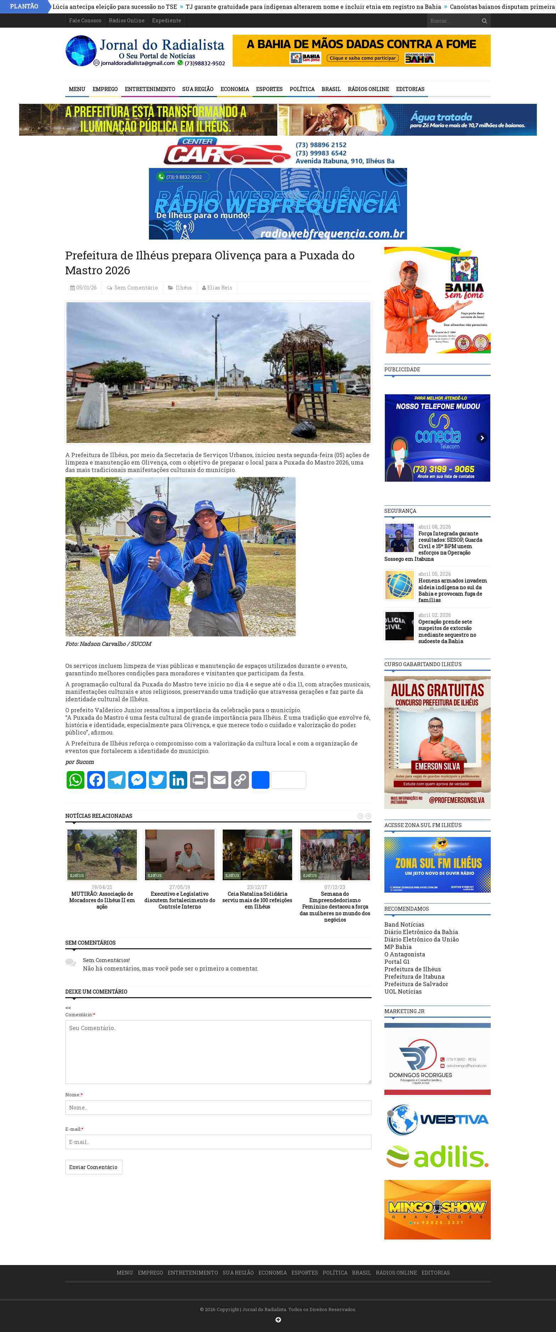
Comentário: (80, 1014)
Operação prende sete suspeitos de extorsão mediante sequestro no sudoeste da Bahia (447, 631)
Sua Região (197, 89)
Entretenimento (150, 89)
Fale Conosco (85, 20)
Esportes (269, 89)
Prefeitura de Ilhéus (412, 969)
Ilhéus (184, 287)
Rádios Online (127, 20)
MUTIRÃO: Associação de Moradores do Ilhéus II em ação (102, 900)
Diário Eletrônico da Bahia (421, 931)
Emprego (105, 89)
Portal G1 (397, 961)
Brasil (331, 89)
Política (302, 89)
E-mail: (74, 1129)
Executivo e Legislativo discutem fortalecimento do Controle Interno (179, 900)
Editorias (410, 89)
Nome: (74, 1094)
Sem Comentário (136, 287)
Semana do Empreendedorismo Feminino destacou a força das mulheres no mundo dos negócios (335, 906)
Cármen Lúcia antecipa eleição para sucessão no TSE (110, 6)
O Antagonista (404, 954)
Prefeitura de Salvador (416, 984)
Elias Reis (219, 287)
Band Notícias (404, 924)
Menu (77, 89)
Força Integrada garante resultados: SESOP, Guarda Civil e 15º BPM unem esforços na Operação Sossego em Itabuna (433, 546)
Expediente (166, 20)
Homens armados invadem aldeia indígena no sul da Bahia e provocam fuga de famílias (452, 590)
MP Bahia (398, 946)
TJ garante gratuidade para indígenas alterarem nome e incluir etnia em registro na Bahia (320, 6)
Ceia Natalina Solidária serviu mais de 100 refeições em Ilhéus (257, 900)
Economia (235, 89)
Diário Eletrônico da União (421, 939)
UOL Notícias (403, 991)
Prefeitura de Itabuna (414, 976)
